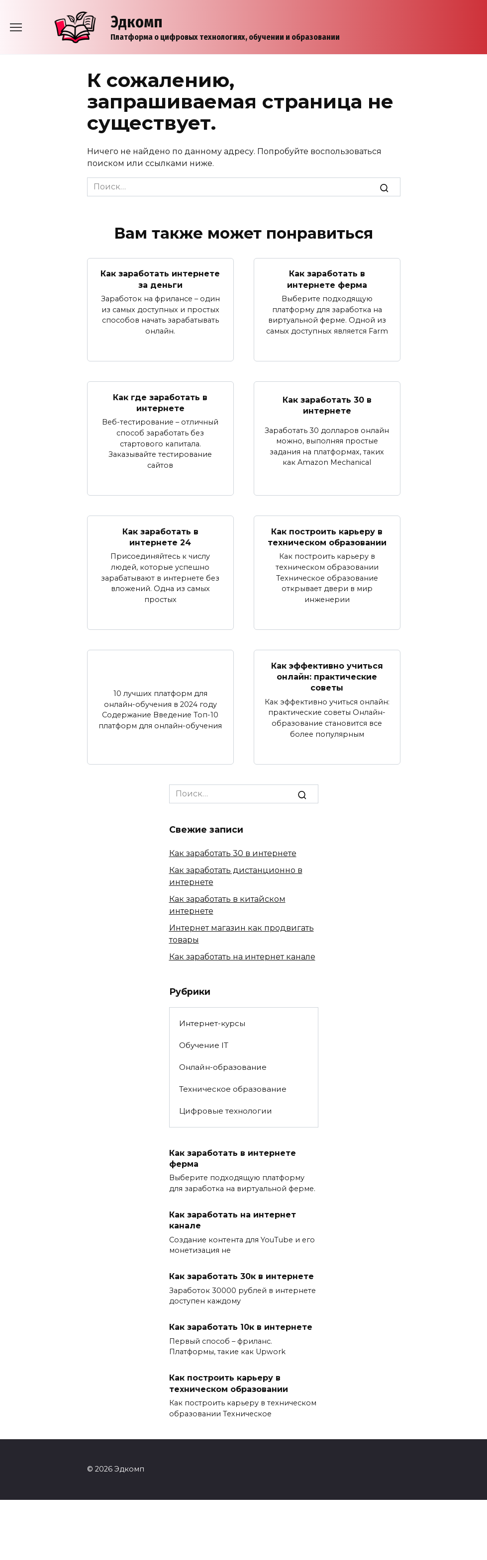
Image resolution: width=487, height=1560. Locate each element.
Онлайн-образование (223, 1067)
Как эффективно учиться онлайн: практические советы (327, 677)
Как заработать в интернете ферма (327, 279)
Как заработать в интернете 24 (160, 536)
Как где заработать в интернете (160, 402)
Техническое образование (233, 1089)
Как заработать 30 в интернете (327, 405)
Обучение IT (203, 1045)
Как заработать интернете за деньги (160, 279)
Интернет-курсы (212, 1023)
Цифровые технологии (225, 1111)
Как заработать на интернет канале (242, 956)
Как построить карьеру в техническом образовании (327, 536)
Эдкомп (136, 21)
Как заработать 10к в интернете (240, 1327)
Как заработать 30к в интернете (241, 1276)
